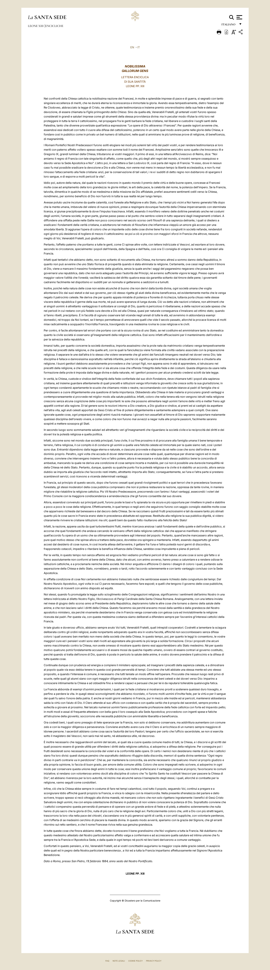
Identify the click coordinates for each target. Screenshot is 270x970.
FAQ (107, 961)
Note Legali (119, 961)
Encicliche (54, 26)
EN (132, 47)
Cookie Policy (135, 961)
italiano (229, 25)
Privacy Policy (153, 961)
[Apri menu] (239, 17)
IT (138, 47)
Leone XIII (36, 26)
